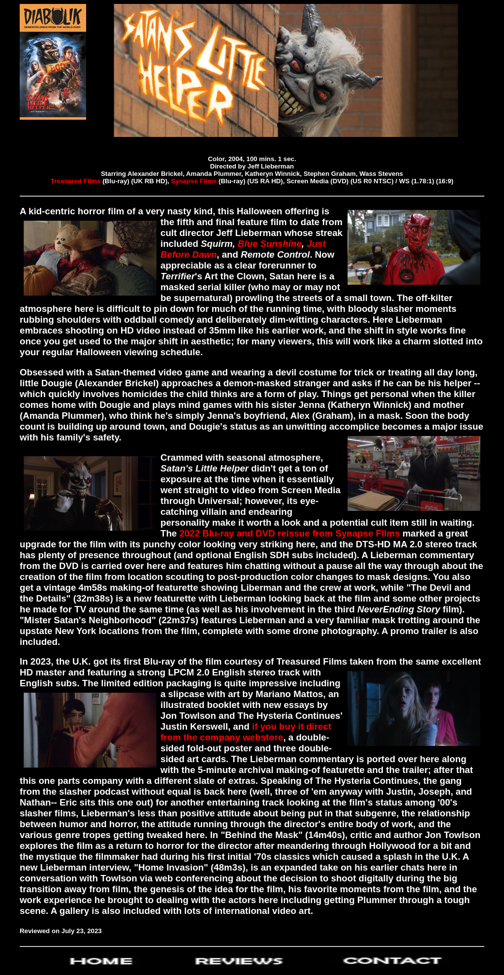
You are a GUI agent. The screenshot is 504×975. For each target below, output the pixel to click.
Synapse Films (195, 181)
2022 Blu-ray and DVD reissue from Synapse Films (288, 533)
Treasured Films (76, 181)
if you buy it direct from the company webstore (245, 731)
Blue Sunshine (268, 243)
